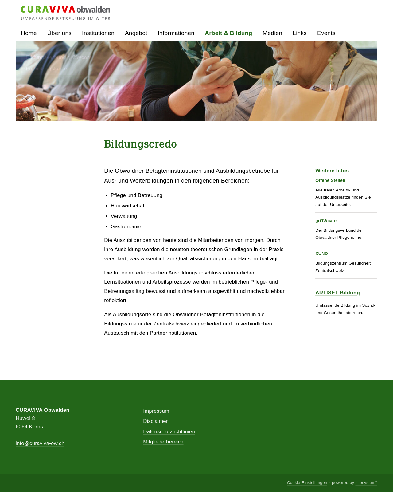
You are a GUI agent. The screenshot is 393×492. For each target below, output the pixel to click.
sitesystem (366, 483)
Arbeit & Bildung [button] (228, 33)
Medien (272, 33)
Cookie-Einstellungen (306, 483)
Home (29, 33)
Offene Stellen (329, 180)
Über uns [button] (59, 33)
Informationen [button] (176, 33)
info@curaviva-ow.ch (40, 444)
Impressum (156, 411)
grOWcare (325, 220)
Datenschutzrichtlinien (169, 432)
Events (326, 33)
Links (300, 33)
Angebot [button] (136, 33)
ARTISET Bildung (337, 292)
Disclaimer (155, 422)
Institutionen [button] (98, 33)
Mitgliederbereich (163, 443)
